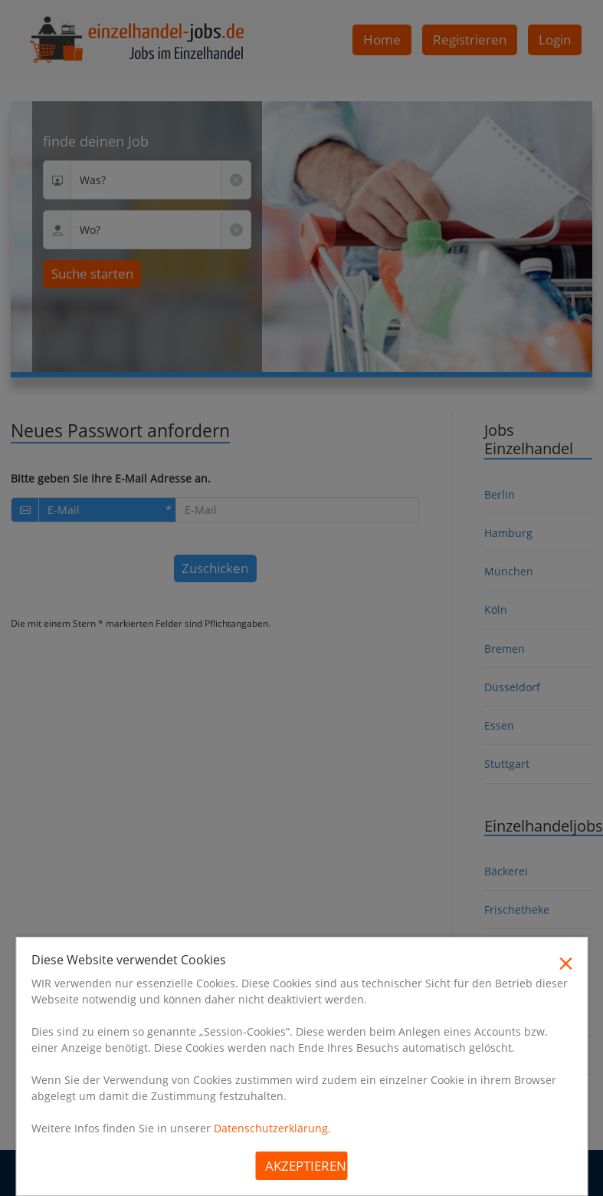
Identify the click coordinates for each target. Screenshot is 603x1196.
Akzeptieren (305, 1166)
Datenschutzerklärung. (272, 1128)
